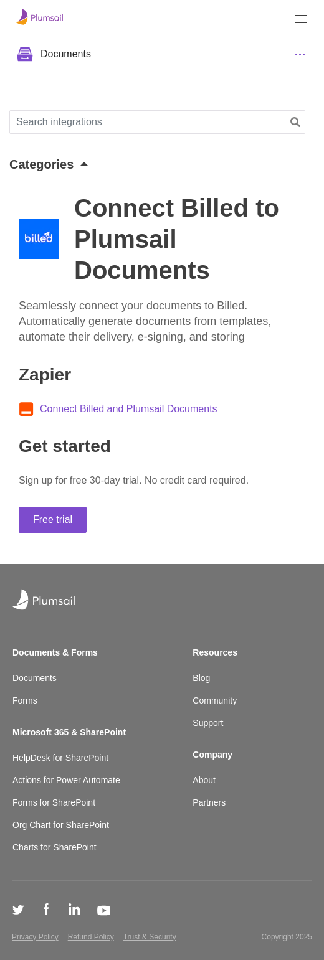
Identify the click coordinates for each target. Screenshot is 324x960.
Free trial (52, 519)
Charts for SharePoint (54, 847)
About (204, 780)
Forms (24, 700)
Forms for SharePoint (53, 802)
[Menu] (301, 19)
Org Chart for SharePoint (60, 825)
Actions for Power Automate (66, 780)
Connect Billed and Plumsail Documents (128, 408)
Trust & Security (149, 937)
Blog (201, 678)
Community (215, 700)
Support (208, 723)
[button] (295, 122)
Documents (34, 678)
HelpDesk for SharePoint (60, 758)
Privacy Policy (35, 937)
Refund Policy (91, 937)
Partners (209, 802)
